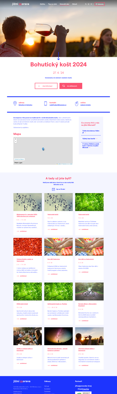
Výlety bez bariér (88, 138)
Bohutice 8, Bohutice (25, 105)
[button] (43, 149)
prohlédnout (23, 231)
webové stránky (85, 105)
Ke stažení (47, 388)
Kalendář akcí (64, 4)
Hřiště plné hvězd (22, 304)
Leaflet (59, 164)
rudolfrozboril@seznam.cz (58, 105)
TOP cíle (46, 386)
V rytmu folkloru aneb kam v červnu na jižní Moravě (90, 145)
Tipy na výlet (52, 4)
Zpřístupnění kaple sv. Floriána (57, 304)
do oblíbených (72, 86)
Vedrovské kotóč (53, 214)
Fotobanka (47, 391)
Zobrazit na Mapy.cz (19, 159)
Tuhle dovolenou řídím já (90, 131)
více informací (47, 86)
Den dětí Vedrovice (54, 259)
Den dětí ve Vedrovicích (86, 259)
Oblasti (74, 4)
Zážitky (42, 4)
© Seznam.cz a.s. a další (67, 164)
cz (91, 4)
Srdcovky (100, 4)
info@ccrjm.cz (17, 391)
